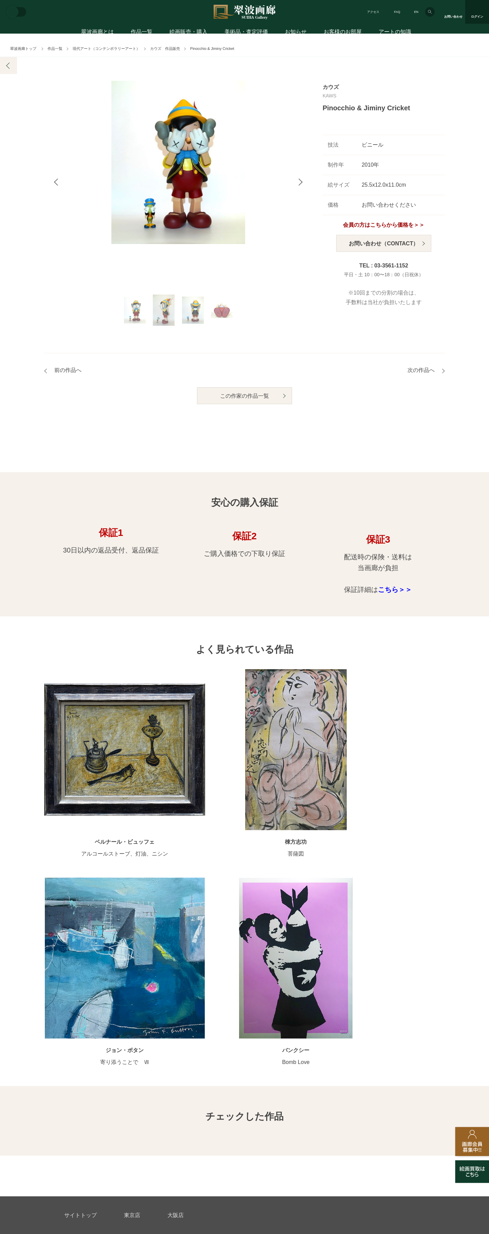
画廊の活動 (256, 1010)
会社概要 (73, 1124)
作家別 (173, 1000)
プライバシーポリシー (290, 1124)
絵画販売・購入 (188, 33)
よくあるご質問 (80, 1043)
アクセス (373, 12)
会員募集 (73, 1054)
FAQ (397, 12)
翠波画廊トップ (23, 48)
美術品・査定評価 (246, 33)
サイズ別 (175, 1032)
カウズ (331, 87)
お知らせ (296, 33)
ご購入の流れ (78, 1032)
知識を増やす (398, 1030)
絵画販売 (75, 987)
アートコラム (396, 1043)
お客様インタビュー (403, 1000)
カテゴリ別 (178, 1010)
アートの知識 (395, 33)
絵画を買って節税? (402, 1054)
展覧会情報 (256, 1000)
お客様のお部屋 (343, 33)
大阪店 (175, 959)
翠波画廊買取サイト (403, 1124)
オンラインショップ (187, 1043)
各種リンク (348, 1124)
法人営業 (234, 1124)
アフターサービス (145, 1092)
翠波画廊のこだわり (325, 1000)
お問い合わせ (80, 1092)
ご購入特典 (76, 1021)
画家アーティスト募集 (129, 1124)
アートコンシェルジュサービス (97, 1000)
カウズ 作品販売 (165, 48)
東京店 (132, 959)
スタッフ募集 (189, 1124)
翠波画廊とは (97, 33)
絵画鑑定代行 (211, 1092)
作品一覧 (141, 33)
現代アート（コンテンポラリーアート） (106, 48)
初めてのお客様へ (83, 1010)
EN (416, 12)
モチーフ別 (178, 1021)
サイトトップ (80, 959)
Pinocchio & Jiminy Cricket (212, 48)
